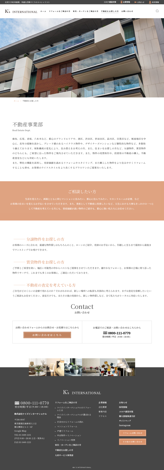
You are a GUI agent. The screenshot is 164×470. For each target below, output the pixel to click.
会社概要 (103, 407)
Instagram (124, 425)
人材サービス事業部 (64, 455)
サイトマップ (125, 420)
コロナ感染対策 (110, 2)
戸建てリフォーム (65, 431)
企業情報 (103, 402)
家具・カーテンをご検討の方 (68, 444)
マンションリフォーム (67, 426)
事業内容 (103, 411)
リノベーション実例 (66, 439)
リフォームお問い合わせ (132, 433)
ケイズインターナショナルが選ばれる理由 (74, 416)
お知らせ (123, 402)
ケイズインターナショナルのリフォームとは (74, 409)
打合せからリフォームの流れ (70, 421)
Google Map (20, 430)
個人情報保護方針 (127, 416)
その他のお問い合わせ (132, 441)
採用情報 (123, 407)
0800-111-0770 (117, 333)
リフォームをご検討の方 (66, 402)
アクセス (103, 416)
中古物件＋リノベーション (69, 435)
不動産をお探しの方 (64, 450)
